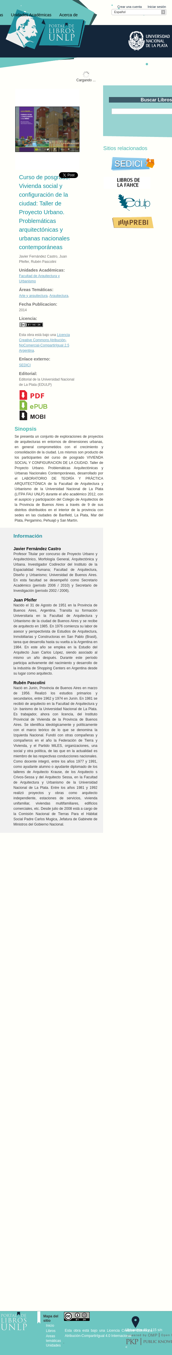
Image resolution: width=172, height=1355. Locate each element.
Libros (50, 1331)
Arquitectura (58, 296)
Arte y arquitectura (33, 296)
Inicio (50, 1326)
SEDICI (25, 365)
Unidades (53, 1345)
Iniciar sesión (156, 6)
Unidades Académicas (31, 15)
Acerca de (68, 15)
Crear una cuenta (129, 6)
